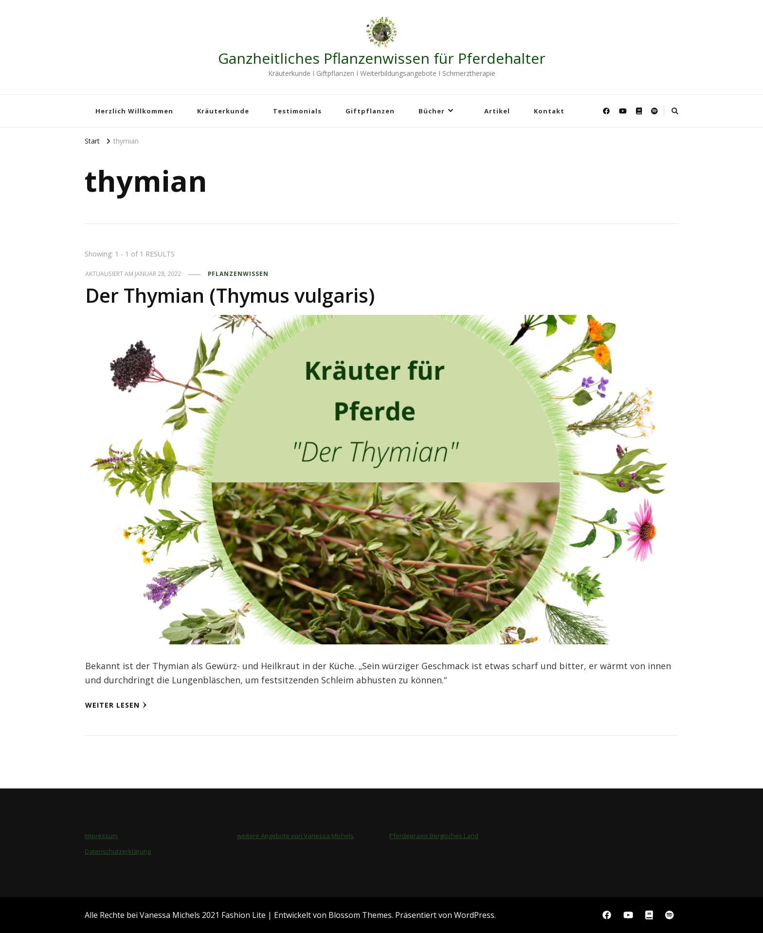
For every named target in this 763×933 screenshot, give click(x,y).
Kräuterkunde (223, 111)
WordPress (474, 915)
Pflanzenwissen (238, 274)
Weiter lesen (116, 705)
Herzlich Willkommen (134, 111)
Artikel (497, 111)
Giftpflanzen (370, 111)
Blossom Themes (360, 915)
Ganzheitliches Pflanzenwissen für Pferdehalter (381, 58)
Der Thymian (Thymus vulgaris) (230, 295)
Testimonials (297, 111)
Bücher (431, 111)
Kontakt (549, 111)
